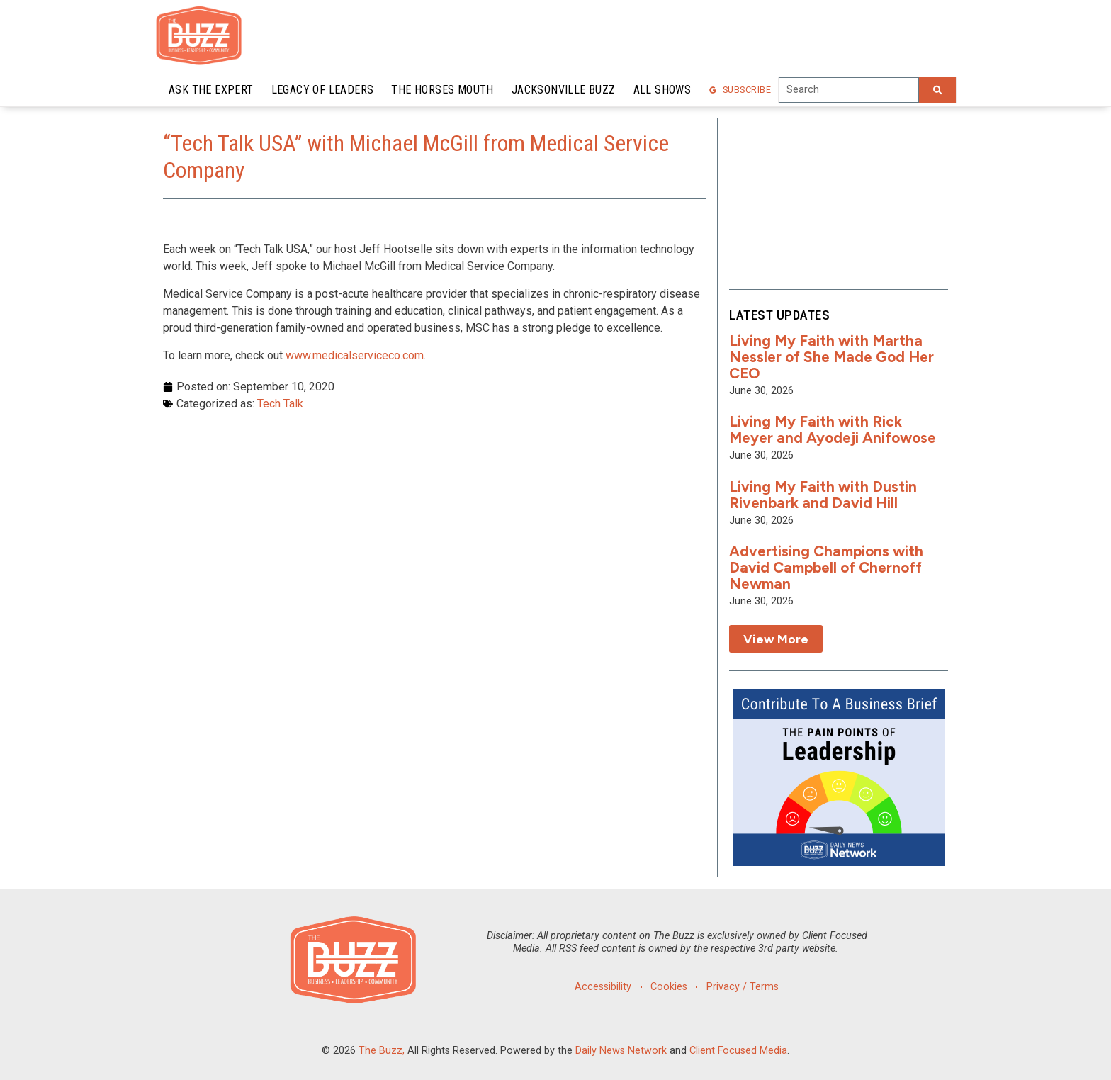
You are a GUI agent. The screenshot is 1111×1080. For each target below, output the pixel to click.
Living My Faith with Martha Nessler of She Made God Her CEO (831, 357)
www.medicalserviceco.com (355, 355)
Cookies (668, 987)
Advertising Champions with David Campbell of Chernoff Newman (826, 567)
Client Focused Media (738, 1051)
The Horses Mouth (442, 89)
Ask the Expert (211, 89)
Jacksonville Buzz (564, 89)
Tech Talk (280, 403)
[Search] (937, 90)
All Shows (662, 89)
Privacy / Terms (742, 987)
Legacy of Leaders (322, 89)
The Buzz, (382, 1051)
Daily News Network (621, 1051)
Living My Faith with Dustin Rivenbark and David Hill (823, 495)
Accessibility (603, 987)
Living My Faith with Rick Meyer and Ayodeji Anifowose (832, 429)
